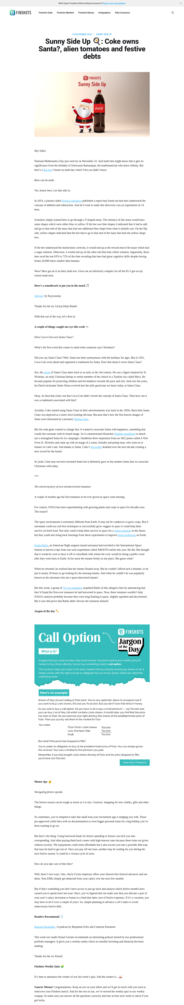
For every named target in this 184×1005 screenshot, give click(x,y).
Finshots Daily (46, 12)
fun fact (47, 169)
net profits (96, 446)
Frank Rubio (41, 545)
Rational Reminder (44, 926)
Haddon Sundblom (124, 433)
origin (47, 372)
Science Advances (72, 200)
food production (127, 535)
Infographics (104, 12)
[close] (181, 3)
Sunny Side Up (104, 34)
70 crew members (72, 587)
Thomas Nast (81, 419)
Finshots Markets (65, 12)
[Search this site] (173, 12)
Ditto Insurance (122, 12)
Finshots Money (86, 12)
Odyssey (39, 295)
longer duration (122, 530)
